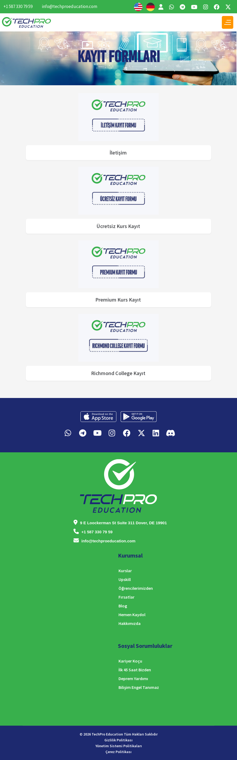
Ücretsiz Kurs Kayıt (118, 226)
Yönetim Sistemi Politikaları (118, 745)
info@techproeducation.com (69, 6)
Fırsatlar (126, 597)
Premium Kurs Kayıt (118, 299)
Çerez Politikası (118, 751)
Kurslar (125, 570)
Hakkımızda (130, 623)
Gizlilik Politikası (118, 740)
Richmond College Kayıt (118, 373)
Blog (123, 605)
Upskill (125, 579)
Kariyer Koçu (130, 661)
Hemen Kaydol (132, 614)
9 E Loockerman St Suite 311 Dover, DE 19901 (123, 523)
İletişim (118, 152)
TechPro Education (107, 734)
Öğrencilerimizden (136, 588)
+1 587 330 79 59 (17, 6)
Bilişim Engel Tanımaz (139, 687)
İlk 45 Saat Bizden (135, 669)
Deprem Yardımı (133, 678)
